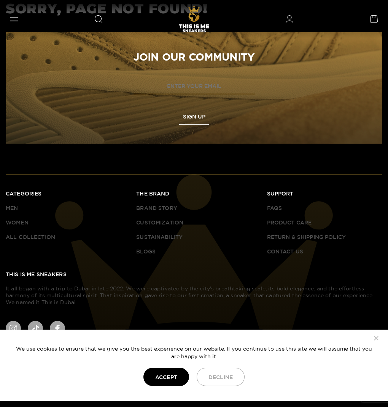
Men (12, 208)
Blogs (146, 251)
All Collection (30, 237)
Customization (159, 222)
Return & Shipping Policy (306, 237)
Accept (166, 377)
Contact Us (285, 251)
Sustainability (159, 237)
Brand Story (156, 208)
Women (17, 222)
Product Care (289, 222)
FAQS (274, 208)
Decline (220, 377)
